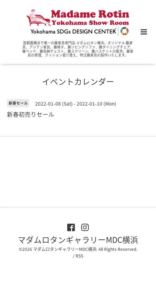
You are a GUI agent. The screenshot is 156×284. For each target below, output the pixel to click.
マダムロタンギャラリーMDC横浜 (78, 239)
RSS (79, 256)
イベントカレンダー (78, 81)
